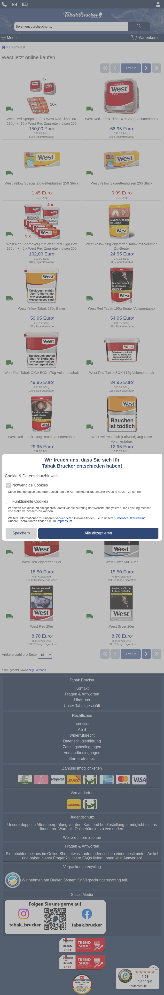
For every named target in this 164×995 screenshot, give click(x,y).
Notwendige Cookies (30, 485)
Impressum (64, 521)
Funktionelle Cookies (30, 501)
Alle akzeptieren (98, 533)
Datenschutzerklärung (130, 518)
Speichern (21, 533)
